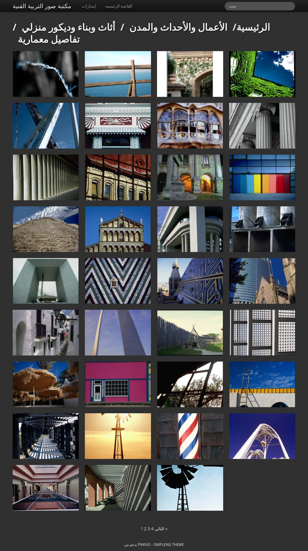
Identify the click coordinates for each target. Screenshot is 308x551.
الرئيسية (253, 26)
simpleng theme (169, 544)
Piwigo (144, 544)
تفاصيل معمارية (49, 38)
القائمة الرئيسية (119, 6)
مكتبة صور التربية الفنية (42, 6)
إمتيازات (89, 6)
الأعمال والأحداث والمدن (178, 26)
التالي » (161, 528)
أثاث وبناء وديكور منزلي (69, 26)
